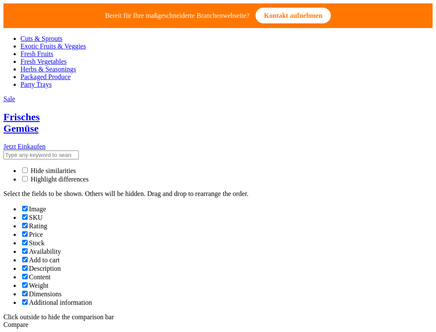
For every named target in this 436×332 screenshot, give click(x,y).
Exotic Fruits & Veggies (53, 46)
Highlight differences (55, 179)
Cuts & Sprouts (41, 38)
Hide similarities (49, 170)
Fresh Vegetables (43, 61)
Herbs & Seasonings (48, 69)
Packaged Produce (45, 76)
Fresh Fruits (36, 53)
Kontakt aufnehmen (293, 15)
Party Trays (36, 84)
